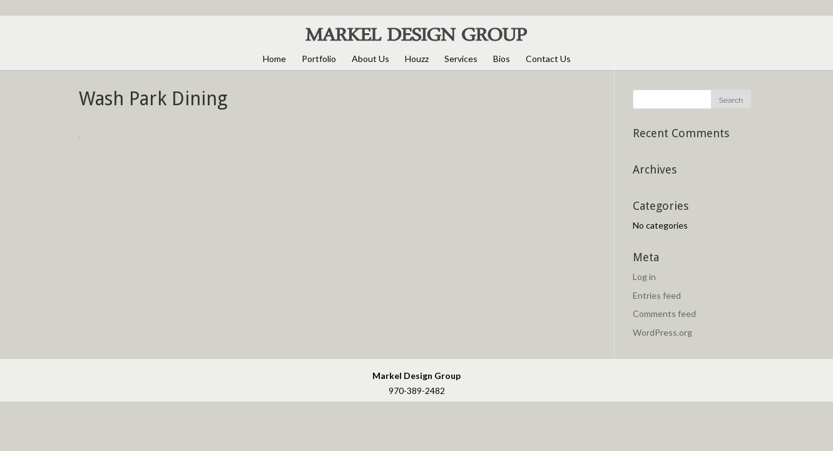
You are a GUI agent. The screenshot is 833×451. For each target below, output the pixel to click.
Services (461, 58)
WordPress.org (662, 332)
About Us (370, 58)
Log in (644, 276)
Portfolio (319, 58)
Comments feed (664, 313)
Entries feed (657, 295)
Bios (501, 58)
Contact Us (548, 58)
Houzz (417, 58)
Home (274, 58)
